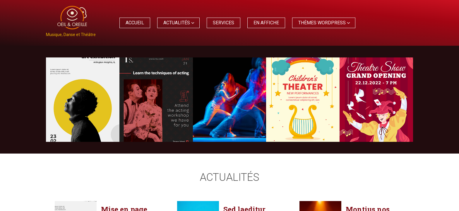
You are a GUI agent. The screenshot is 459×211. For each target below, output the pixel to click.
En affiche (266, 22)
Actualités (176, 22)
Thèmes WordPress (322, 22)
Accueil (135, 22)
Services (223, 22)
